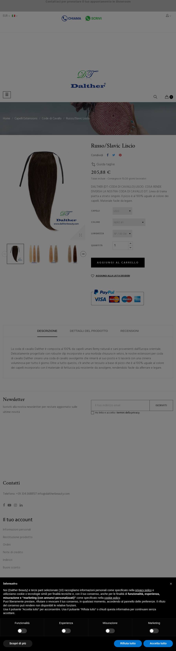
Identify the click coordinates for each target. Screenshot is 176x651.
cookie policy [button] (112, 597)
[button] (171, 584)
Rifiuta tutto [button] (128, 643)
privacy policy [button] (143, 590)
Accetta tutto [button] (158, 643)
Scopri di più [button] (17, 643)
